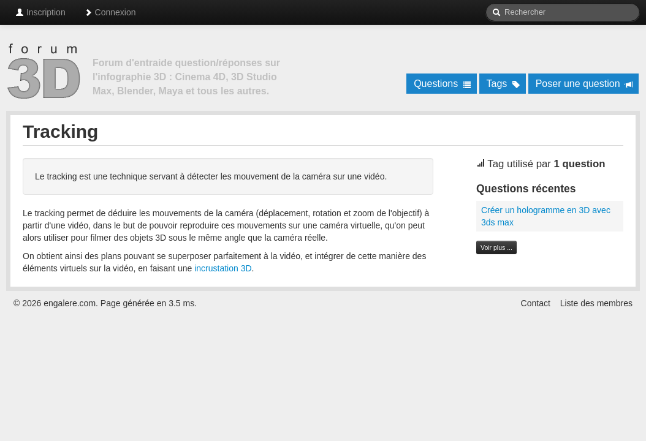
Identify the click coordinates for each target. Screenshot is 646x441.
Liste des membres (596, 303)
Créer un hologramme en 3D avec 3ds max (545, 216)
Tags (503, 83)
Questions (442, 83)
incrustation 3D (222, 268)
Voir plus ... (496, 247)
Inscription (40, 12)
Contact (535, 303)
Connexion (110, 12)
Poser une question (584, 83)
